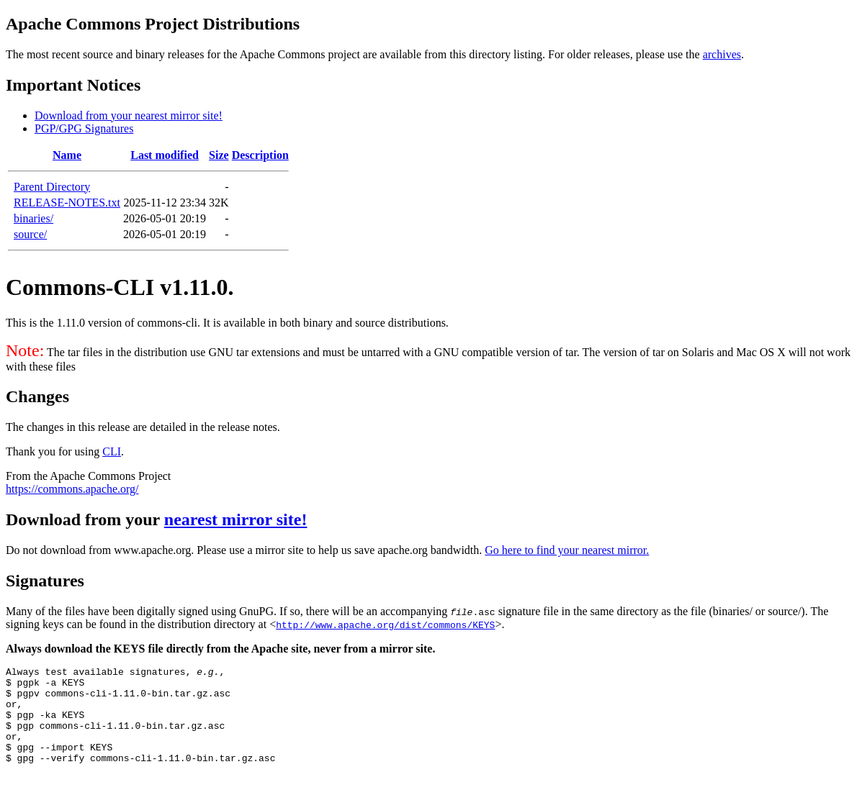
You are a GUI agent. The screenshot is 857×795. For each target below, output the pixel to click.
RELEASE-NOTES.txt (67, 202)
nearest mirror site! (236, 519)
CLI (111, 451)
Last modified (164, 155)
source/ (30, 234)
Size (219, 155)
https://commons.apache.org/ (72, 489)
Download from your (85, 519)
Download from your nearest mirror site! (129, 115)
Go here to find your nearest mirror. (567, 550)
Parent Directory (52, 187)
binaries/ (33, 218)
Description (260, 155)
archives (722, 54)
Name (67, 155)
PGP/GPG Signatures (84, 128)
